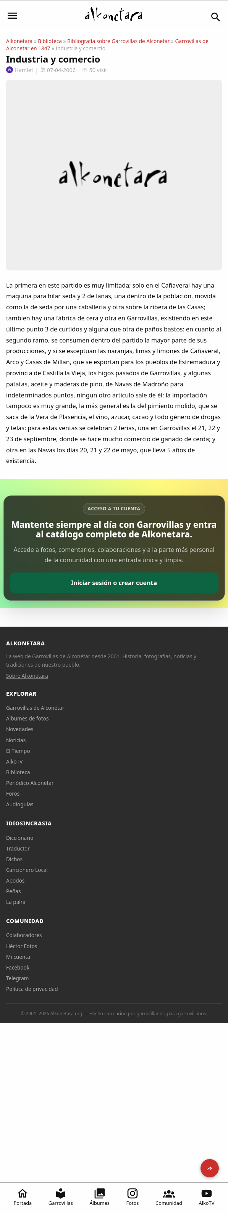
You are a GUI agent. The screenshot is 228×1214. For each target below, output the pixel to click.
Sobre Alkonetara (27, 675)
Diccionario (20, 837)
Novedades (19, 729)
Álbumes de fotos (27, 718)
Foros (12, 793)
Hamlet (19, 70)
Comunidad (168, 1196)
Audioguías (20, 804)
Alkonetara (19, 41)
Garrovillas (61, 1196)
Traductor (18, 848)
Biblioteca (50, 41)
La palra (16, 901)
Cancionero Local (27, 869)
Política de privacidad (32, 988)
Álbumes (99, 1196)
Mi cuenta (18, 956)
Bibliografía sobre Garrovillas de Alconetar (118, 41)
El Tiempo (18, 750)
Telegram (17, 978)
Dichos (14, 859)
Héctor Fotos (21, 946)
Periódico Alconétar (30, 782)
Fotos (132, 1196)
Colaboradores (24, 935)
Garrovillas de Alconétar (35, 707)
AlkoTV (207, 1196)
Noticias (16, 740)
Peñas (13, 891)
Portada (23, 1196)
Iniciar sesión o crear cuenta (114, 583)
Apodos (15, 880)
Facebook (17, 967)
